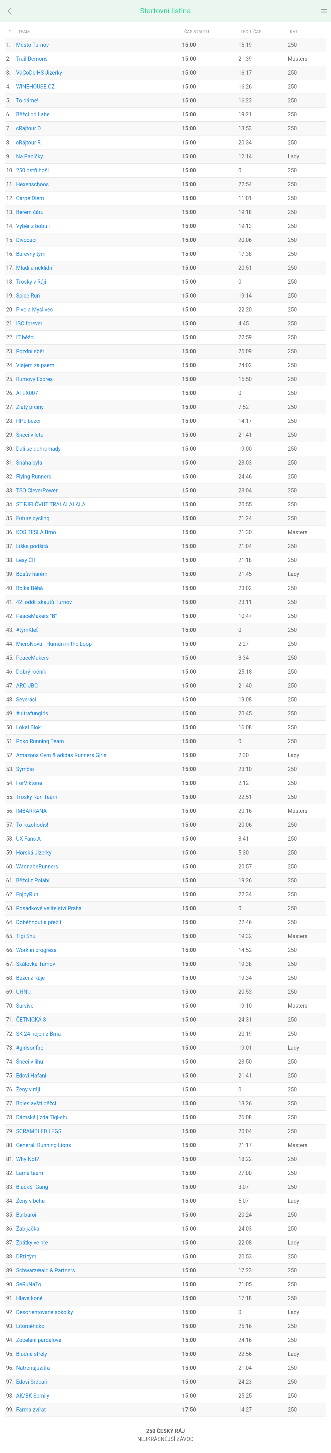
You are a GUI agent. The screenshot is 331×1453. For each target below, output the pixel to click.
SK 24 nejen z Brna (38, 1034)
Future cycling (33, 518)
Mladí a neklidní (35, 268)
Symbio (25, 769)
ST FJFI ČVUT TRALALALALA (51, 504)
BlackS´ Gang (32, 1187)
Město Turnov (32, 45)
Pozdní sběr (30, 351)
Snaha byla (29, 463)
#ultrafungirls (32, 713)
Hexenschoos (32, 184)
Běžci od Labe (33, 114)
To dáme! (27, 100)
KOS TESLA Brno (36, 532)
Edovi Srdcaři (31, 1382)
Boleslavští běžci (36, 1103)
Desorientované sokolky (44, 1312)
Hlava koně (29, 1298)
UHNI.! (24, 992)
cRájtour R (28, 142)
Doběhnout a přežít (39, 922)
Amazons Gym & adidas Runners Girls (61, 755)
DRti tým (26, 1256)
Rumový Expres (34, 379)
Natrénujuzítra (33, 1368)
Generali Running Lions (43, 1145)
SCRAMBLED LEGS (39, 1131)
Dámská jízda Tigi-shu (42, 1117)
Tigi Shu (25, 936)
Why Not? (27, 1159)
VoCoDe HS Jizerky (39, 73)
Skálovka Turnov (35, 964)
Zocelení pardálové (38, 1340)
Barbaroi (26, 1215)
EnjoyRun (27, 894)
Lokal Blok (28, 727)
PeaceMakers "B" (36, 616)
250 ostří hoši (32, 170)
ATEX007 (27, 393)
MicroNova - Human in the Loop (54, 644)
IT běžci (25, 337)
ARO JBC (27, 686)
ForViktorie (29, 783)
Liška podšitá (32, 546)
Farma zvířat (31, 1410)
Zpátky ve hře (32, 1243)
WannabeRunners (37, 866)
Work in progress (36, 950)
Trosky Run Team (36, 797)
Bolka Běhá (29, 588)
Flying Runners (33, 476)
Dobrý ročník (31, 672)
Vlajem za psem (35, 365)
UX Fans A (28, 839)
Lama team (29, 1173)
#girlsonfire (29, 1048)
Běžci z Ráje (30, 978)
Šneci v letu (29, 435)
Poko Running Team (40, 741)
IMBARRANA (31, 811)
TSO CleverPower (37, 490)
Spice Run (28, 296)
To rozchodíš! (32, 825)
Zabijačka (27, 1229)
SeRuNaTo (28, 1284)
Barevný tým (31, 254)
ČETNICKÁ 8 (31, 1020)
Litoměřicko (30, 1326)
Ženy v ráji (28, 1089)
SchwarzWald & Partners (45, 1270)
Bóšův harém (32, 574)
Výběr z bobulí (33, 226)
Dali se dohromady (38, 449)
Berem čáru (30, 212)
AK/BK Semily (32, 1396)
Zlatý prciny (30, 407)
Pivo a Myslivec (34, 309)
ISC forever (29, 323)
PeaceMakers (32, 658)
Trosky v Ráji (31, 282)
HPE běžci (28, 421)
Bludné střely (31, 1354)
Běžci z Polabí (33, 880)
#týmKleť (27, 630)
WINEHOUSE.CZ (35, 87)
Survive (25, 1006)
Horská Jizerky (34, 853)
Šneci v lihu (29, 1062)
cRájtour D (28, 128)
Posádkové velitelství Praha (49, 908)
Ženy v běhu (30, 1201)
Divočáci (26, 240)
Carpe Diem (30, 198)
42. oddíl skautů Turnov (44, 602)
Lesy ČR (25, 560)
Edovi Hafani (31, 1075)
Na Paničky (29, 156)
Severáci (26, 699)
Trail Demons (32, 59)
